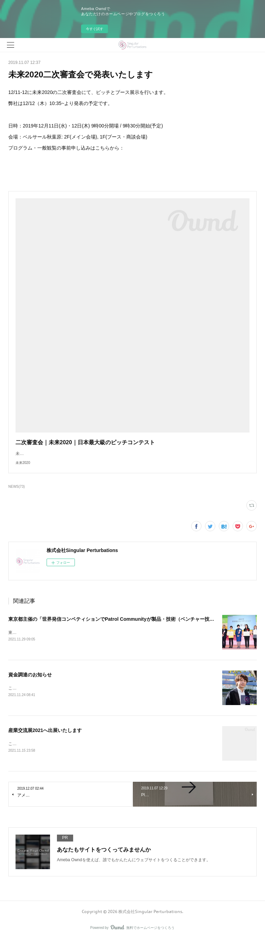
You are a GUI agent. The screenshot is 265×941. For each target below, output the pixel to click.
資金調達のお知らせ (30, 675)
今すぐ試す (94, 29)
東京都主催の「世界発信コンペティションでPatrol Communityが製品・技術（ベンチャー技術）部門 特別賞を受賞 (133, 619)
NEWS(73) (16, 486)
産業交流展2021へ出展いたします (45, 731)
